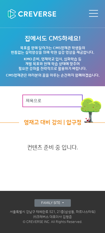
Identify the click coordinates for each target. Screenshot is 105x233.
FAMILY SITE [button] (51, 203)
